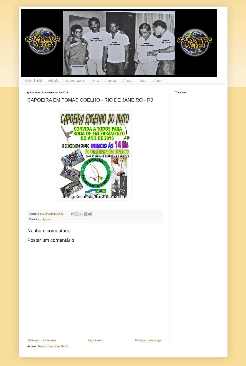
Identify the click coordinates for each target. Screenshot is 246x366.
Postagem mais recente (42, 340)
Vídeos (157, 80)
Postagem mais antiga (148, 340)
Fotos (142, 80)
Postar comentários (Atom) (53, 346)
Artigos (127, 80)
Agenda (110, 80)
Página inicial (33, 80)
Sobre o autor (75, 80)
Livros (95, 80)
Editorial (53, 80)
